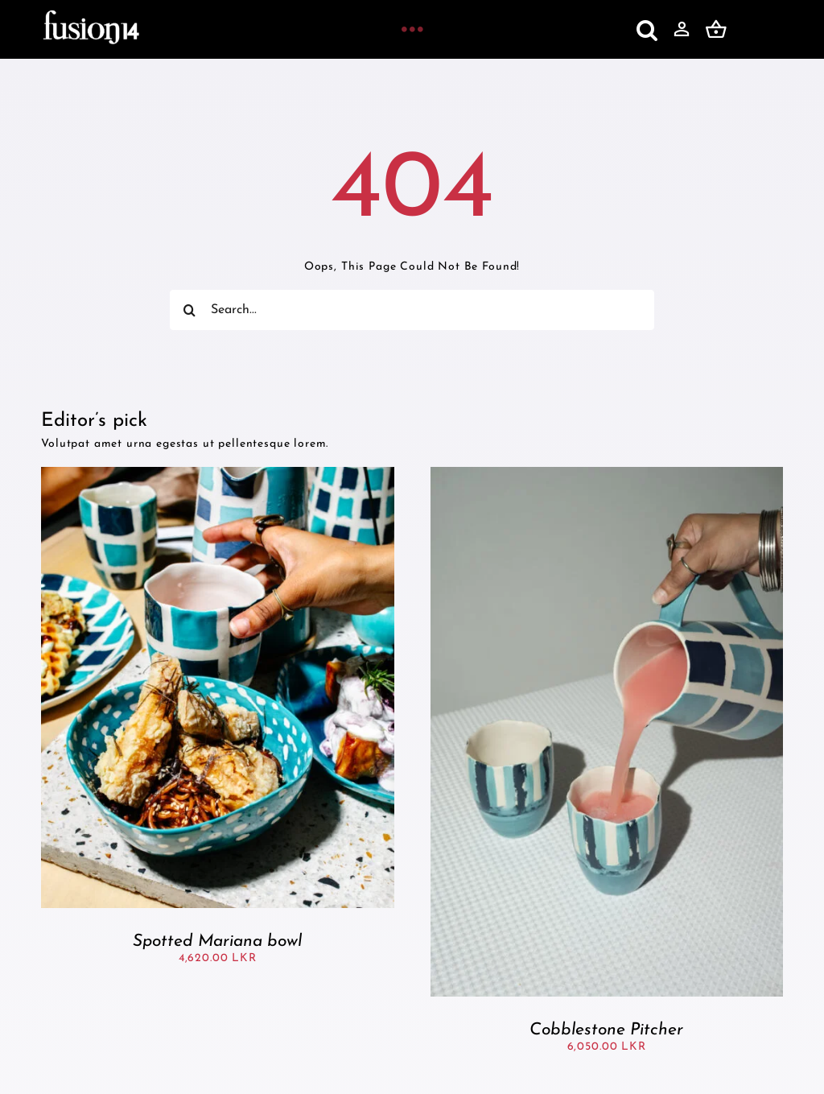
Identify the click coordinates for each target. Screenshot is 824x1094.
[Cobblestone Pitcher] (607, 474)
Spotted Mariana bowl (217, 941)
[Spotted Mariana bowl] (217, 474)
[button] (647, 30)
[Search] (190, 310)
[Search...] (412, 310)
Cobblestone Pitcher (606, 1030)
